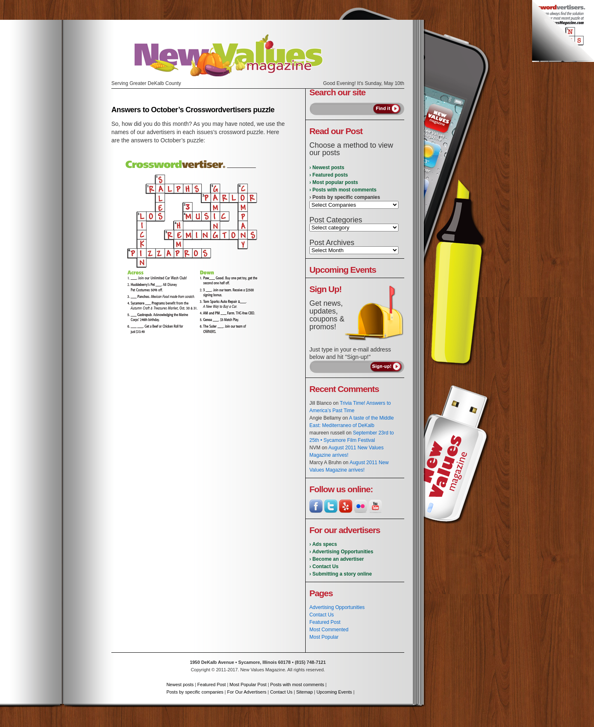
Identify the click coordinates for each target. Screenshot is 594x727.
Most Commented (329, 630)
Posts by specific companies (194, 691)
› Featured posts (328, 175)
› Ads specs (323, 544)
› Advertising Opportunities (341, 552)
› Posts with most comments (343, 190)
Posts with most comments (297, 684)
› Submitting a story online (340, 574)
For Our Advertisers (246, 691)
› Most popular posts (333, 182)
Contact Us (321, 615)
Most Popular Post (247, 684)
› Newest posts (326, 167)
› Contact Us (324, 566)
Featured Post (324, 622)
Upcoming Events (334, 691)
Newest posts (179, 684)
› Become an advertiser (336, 559)
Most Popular (324, 637)
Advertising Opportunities (337, 607)
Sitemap (304, 691)
